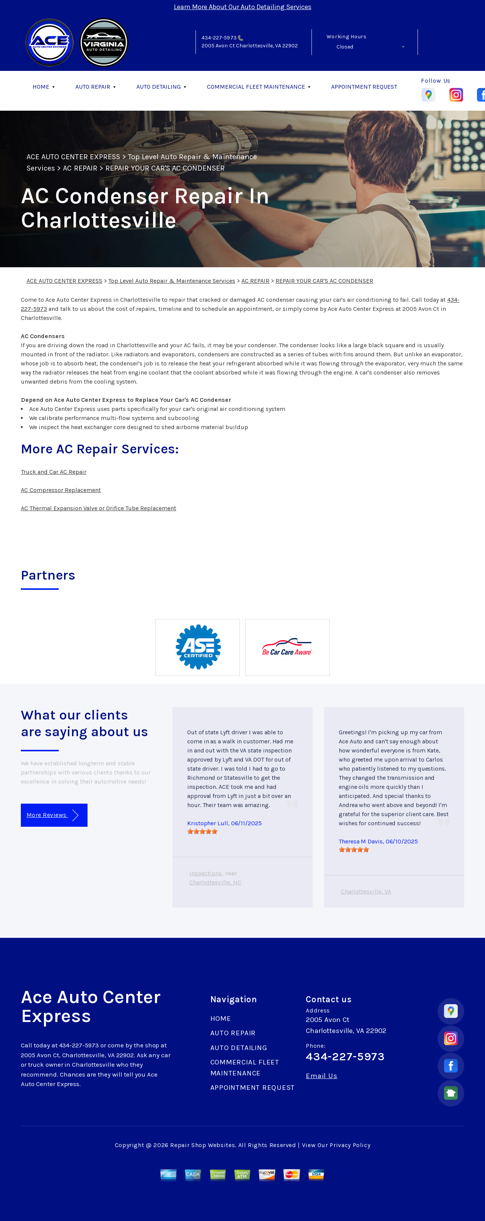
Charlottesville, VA (366, 891)
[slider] (202, 831)
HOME (41, 86)
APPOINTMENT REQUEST (364, 86)
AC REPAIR (80, 168)
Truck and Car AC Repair (53, 471)
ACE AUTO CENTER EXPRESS (73, 156)
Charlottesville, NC (215, 882)
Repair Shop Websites (202, 1145)
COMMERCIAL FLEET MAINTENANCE (256, 86)
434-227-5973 (219, 37)
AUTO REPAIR (92, 86)
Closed (344, 47)
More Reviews (52, 815)
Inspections (205, 873)
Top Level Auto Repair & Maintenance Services (171, 280)
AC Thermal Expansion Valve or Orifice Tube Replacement (98, 508)
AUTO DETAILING (158, 86)
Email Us (321, 1076)
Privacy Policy (350, 1145)
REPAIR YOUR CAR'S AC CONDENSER (165, 168)
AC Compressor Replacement (61, 490)
